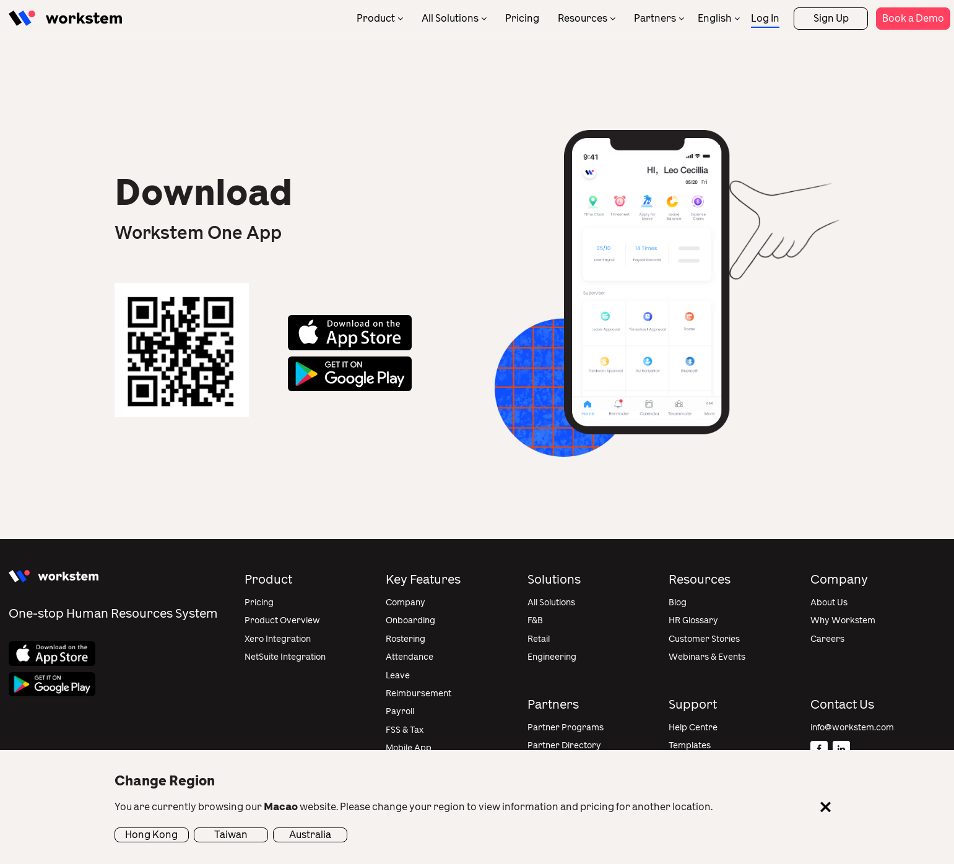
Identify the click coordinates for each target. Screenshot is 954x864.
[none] (719, 18)
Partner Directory (564, 745)
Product (376, 18)
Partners (655, 18)
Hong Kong (151, 834)
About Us (829, 602)
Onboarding (410, 620)
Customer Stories (704, 639)
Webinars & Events (707, 657)
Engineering (551, 657)
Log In (765, 18)
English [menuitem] (715, 18)
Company (405, 602)
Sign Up (831, 18)
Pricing (522, 18)
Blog (678, 602)
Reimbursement (418, 693)
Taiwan (231, 834)
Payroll (400, 711)
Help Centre (693, 727)
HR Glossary (693, 620)
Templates (690, 745)
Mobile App (408, 748)
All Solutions (450, 18)
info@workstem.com (852, 727)
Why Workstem (842, 620)
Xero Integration (278, 639)
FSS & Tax (404, 730)
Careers (827, 639)
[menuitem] (719, 18)
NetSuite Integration (285, 657)
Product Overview (282, 620)
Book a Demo (913, 18)
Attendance (409, 657)
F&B (535, 620)
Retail (538, 639)
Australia (310, 834)
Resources (582, 18)
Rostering (405, 639)
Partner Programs (565, 727)
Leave (398, 675)
